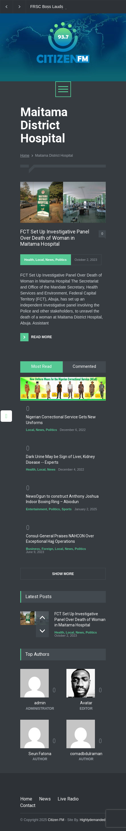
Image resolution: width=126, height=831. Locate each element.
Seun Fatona (40, 753)
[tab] (41, 367)
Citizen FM (56, 820)
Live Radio (68, 799)
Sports (67, 509)
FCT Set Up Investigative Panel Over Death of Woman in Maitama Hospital (54, 238)
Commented (84, 366)
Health (29, 259)
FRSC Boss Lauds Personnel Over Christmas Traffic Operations (53, 7)
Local (40, 259)
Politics (60, 259)
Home (24, 156)
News (50, 259)
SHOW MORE (63, 574)
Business (33, 548)
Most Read (41, 366)
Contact (27, 805)
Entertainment (36, 509)
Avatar (86, 703)
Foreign (47, 548)
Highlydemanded (92, 820)
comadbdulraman (86, 753)
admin (40, 703)
